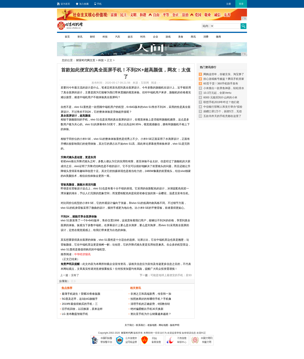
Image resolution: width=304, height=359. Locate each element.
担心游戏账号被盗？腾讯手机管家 (223, 78)
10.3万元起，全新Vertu (217, 92)
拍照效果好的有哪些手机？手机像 (150, 298)
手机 (98, 4)
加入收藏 (82, 4)
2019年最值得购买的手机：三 (80, 303)
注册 (228, 4)
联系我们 (140, 325)
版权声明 (174, 325)
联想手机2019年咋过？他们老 (221, 102)
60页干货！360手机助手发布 (220, 83)
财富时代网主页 (85, 60)
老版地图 (152, 325)
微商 (218, 36)
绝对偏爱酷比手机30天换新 (146, 308)
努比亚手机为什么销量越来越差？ (150, 313)
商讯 (193, 36)
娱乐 (130, 36)
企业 (155, 36)
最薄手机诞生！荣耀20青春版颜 (81, 293)
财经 (92, 36)
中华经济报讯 (82, 254)
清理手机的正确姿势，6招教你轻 (150, 303)
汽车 (117, 36)
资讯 (79, 36)
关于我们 (129, 325)
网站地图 (163, 325)
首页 (67, 36)
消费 (205, 36)
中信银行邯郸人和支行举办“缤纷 (222, 106)
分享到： (64, 281)
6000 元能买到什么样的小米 (220, 97)
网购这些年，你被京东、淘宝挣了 (223, 74)
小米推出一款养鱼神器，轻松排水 (223, 88)
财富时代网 (127, 333)
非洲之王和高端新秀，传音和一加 (150, 293)
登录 (241, 4)
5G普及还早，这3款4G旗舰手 (80, 298)
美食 (180, 36)
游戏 (168, 36)
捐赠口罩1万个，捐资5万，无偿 (222, 111)
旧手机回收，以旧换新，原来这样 (82, 308)
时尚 (142, 36)
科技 (105, 36)
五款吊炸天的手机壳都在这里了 (222, 116)
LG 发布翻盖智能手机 (75, 313)
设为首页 (63, 4)
